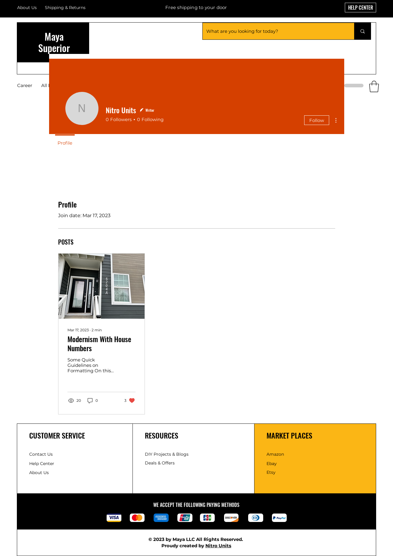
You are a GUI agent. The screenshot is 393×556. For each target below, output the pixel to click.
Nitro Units (218, 545)
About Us (27, 7)
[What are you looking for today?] (274, 31)
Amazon (275, 454)
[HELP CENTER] (360, 7)
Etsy (271, 472)
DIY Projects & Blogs (167, 454)
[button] (374, 86)
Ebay (272, 463)
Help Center (42, 463)
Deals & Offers (160, 463)
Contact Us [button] (41, 454)
